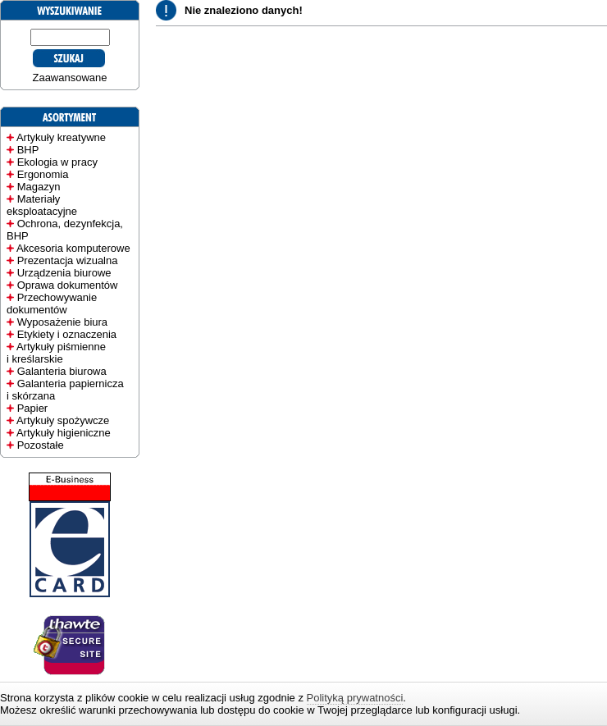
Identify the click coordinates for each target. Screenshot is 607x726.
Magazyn (39, 186)
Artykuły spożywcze (62, 420)
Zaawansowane (69, 77)
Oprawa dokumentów (67, 285)
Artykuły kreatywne (61, 137)
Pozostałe (40, 445)
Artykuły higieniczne (63, 433)
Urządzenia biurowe (64, 273)
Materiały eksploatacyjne (42, 205)
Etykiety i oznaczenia (66, 334)
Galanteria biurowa (62, 371)
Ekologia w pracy (57, 162)
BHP (28, 150)
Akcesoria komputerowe (73, 248)
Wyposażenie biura (62, 322)
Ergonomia (43, 174)
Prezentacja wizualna (67, 260)
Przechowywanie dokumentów (52, 303)
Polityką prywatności (355, 698)
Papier (32, 408)
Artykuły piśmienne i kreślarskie (56, 352)
